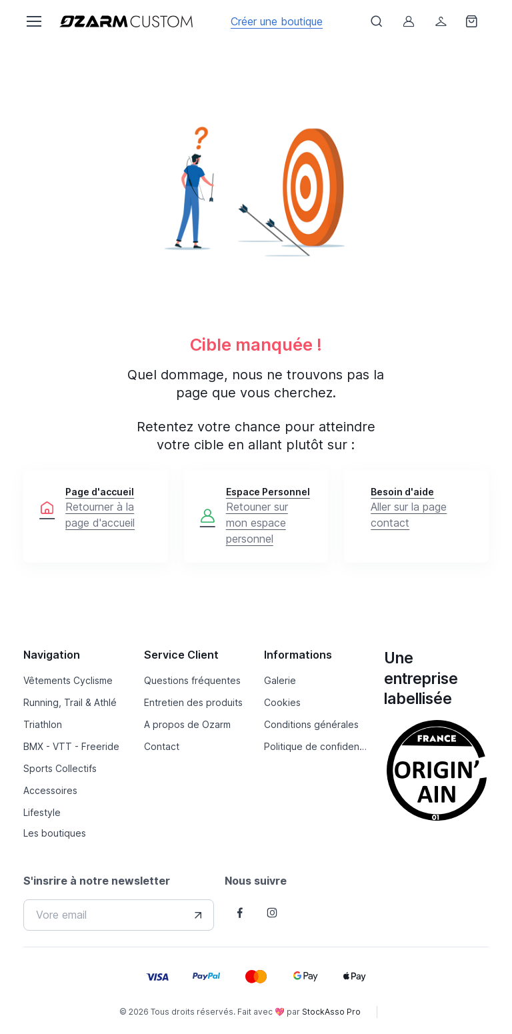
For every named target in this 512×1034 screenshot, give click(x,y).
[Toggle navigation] (33, 21)
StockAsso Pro (331, 1012)
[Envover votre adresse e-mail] (198, 915)
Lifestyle (42, 812)
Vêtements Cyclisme (68, 680)
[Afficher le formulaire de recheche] (377, 21)
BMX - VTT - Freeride (71, 746)
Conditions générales (311, 724)
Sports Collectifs (60, 768)
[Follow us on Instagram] (272, 912)
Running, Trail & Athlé (70, 702)
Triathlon (42, 724)
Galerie (280, 680)
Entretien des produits (193, 702)
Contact (161, 746)
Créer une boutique (277, 21)
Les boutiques (54, 833)
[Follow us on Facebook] (240, 912)
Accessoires (50, 790)
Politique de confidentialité (316, 746)
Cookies (282, 702)
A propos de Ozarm (187, 724)
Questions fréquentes (192, 680)
